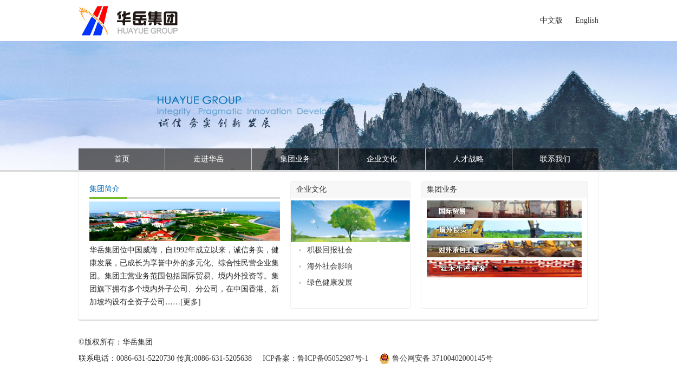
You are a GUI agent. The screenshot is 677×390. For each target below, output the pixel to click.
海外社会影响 (330, 266)
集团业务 (295, 159)
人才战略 (468, 159)
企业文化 (382, 159)
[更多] (190, 302)
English (586, 20)
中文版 (551, 20)
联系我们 (555, 159)
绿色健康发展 (330, 282)
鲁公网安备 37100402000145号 (442, 358)
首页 (121, 159)
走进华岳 (208, 159)
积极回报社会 (330, 250)
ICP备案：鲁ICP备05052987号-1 (315, 358)
